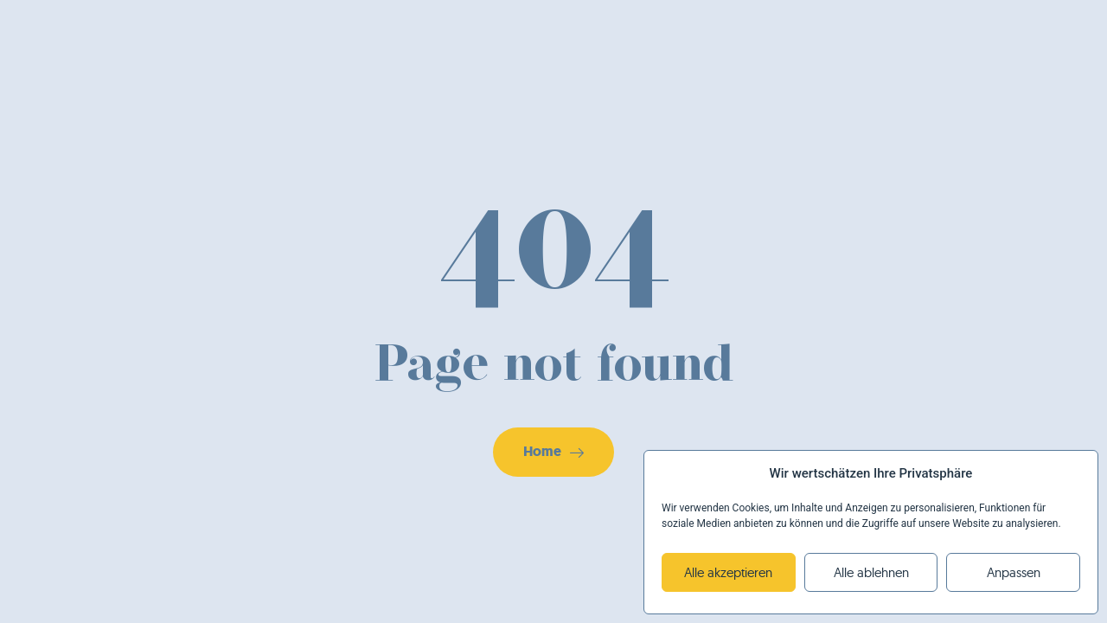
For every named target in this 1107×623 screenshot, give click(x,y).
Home (553, 451)
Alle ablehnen (871, 572)
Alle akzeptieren (728, 572)
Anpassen (1013, 572)
